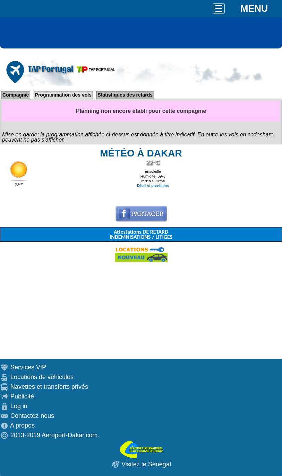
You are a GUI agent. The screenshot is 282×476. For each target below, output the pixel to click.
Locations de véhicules (42, 377)
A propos (22, 425)
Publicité (22, 396)
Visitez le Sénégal (146, 464)
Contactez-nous (32, 415)
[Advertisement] (141, 310)
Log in (18, 406)
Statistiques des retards (125, 95)
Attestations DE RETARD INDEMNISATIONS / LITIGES (141, 234)
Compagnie (15, 95)
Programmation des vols (63, 95)
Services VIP (28, 367)
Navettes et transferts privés (49, 386)
